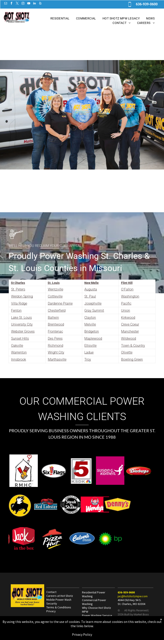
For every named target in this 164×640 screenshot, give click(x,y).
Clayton (90, 318)
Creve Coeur (130, 324)
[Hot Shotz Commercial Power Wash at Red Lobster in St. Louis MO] (23, 504)
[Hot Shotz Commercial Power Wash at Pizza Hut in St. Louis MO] (53, 538)
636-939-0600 (126, 592)
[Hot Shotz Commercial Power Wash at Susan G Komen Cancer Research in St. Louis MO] (83, 470)
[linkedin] (34, 4)
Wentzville (55, 289)
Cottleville (55, 296)
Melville (90, 324)
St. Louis (54, 283)
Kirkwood (128, 318)
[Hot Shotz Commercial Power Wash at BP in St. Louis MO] (111, 538)
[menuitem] (60, 18)
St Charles (18, 283)
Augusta (90, 289)
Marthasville (57, 359)
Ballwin (53, 318)
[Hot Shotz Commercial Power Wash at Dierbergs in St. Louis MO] (111, 470)
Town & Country (133, 346)
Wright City (56, 352)
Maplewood (93, 338)
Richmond (55, 346)
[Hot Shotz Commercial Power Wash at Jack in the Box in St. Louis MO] (23, 538)
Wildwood (128, 338)
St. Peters (18, 289)
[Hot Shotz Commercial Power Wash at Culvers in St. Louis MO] (82, 538)
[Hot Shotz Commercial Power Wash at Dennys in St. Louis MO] (111, 504)
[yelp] (40, 4)
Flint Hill (127, 283)
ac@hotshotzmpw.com (133, 596)
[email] (5, 4)
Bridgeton (91, 331)
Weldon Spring (22, 296)
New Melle (91, 283)
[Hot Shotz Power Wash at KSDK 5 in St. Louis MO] (58, 470)
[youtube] (28, 4)
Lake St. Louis (21, 318)
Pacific (126, 303)
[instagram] (23, 4)
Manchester (130, 331)
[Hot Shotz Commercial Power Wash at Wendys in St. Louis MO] (82, 504)
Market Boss (141, 614)
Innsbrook (18, 359)
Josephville (92, 303)
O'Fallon (127, 289)
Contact (51, 592)
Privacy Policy (82, 634)
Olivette (126, 352)
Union (125, 310)
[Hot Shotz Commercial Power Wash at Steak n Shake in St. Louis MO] (53, 504)
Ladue (89, 352)
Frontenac (55, 331)
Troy (87, 359)
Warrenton (19, 352)
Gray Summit (94, 310)
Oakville (17, 346)
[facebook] (11, 4)
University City (22, 324)
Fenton (16, 310)
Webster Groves (23, 331)
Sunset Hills (20, 338)
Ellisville (90, 346)
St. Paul (90, 296)
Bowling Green (132, 359)
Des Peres (55, 338)
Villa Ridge (19, 303)
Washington (130, 296)
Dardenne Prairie (60, 303)
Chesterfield (57, 310)
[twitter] (17, 4)
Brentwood (56, 324)
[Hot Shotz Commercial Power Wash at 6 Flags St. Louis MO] (35, 470)
